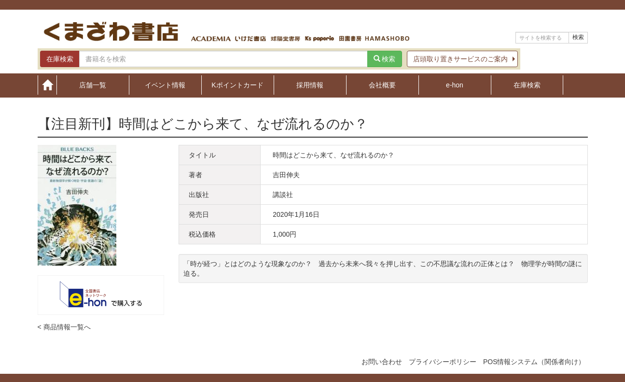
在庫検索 (527, 84)
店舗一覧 (92, 84)
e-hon (454, 84)
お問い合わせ (381, 362)
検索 (578, 37)
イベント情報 (165, 84)
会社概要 (382, 84)
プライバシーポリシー (442, 362)
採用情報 (309, 84)
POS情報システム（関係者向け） (534, 362)
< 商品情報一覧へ (64, 327)
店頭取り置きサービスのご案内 (460, 59)
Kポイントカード (237, 84)
